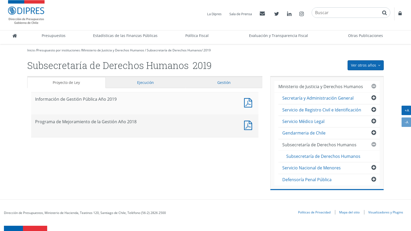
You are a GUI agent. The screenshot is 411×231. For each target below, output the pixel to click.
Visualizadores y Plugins (385, 212)
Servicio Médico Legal (303, 121)
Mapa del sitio (349, 212)
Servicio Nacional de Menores (311, 168)
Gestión (224, 82)
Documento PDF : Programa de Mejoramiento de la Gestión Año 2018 (249, 125)
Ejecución (145, 82)
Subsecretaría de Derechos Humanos (174, 50)
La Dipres (214, 14)
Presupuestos (54, 35)
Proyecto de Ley (66, 82)
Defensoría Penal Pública (307, 179)
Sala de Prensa (240, 14)
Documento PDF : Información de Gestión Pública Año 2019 (249, 102)
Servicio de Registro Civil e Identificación (321, 110)
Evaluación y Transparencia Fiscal (278, 35)
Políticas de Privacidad (314, 212)
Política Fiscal (197, 35)
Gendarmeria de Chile (304, 133)
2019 (207, 50)
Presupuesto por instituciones (58, 50)
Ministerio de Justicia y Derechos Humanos (113, 50)
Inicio (31, 50)
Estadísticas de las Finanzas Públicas (125, 35)
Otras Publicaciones (365, 35)
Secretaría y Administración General (318, 98)
